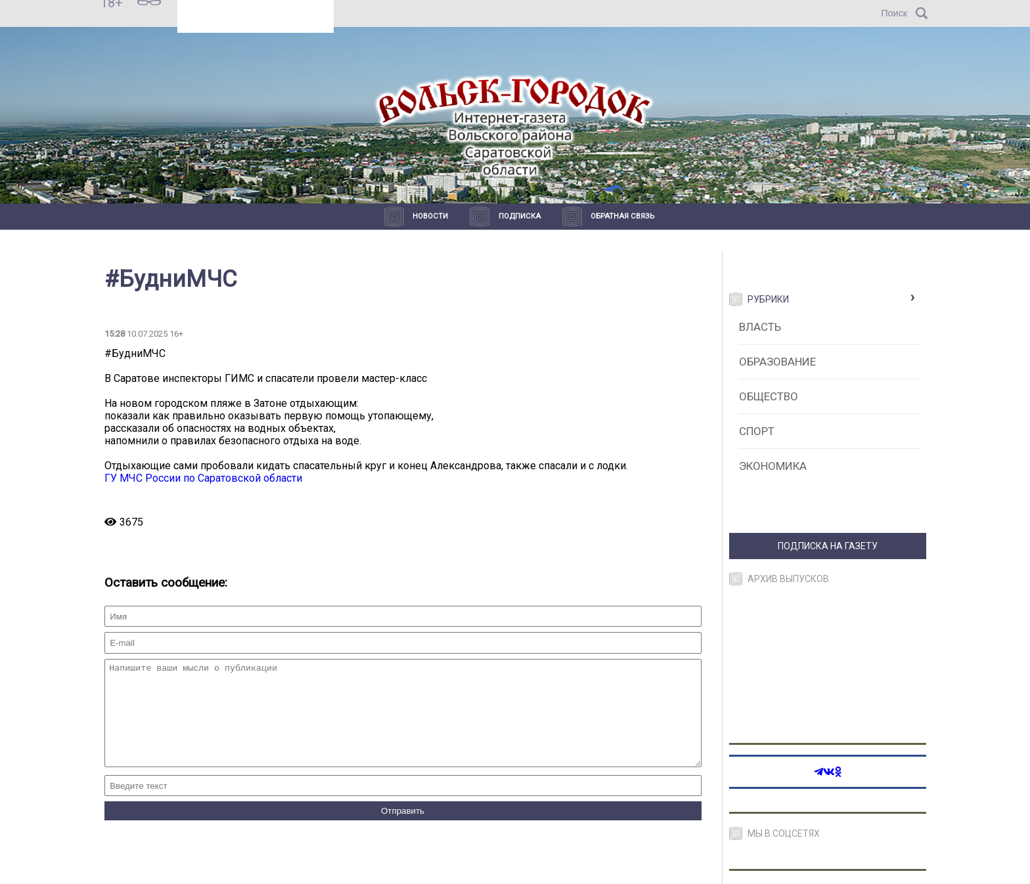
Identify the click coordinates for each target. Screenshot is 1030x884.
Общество (768, 396)
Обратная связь (622, 216)
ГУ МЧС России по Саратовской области (203, 478)
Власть (760, 326)
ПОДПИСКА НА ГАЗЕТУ (828, 546)
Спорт (756, 431)
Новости (430, 216)
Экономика (773, 466)
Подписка (520, 216)
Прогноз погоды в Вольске (255, 7)
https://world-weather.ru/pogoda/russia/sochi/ (255, 19)
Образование (777, 361)
